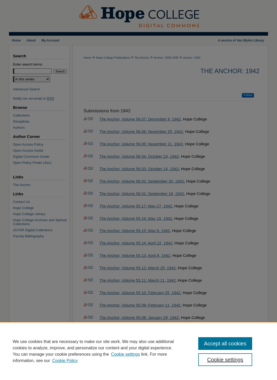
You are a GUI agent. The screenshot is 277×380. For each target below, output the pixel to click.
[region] (138, 351)
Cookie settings (125, 354)
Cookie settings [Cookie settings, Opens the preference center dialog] (225, 360)
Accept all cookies (225, 343)
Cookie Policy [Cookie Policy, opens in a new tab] (65, 360)
